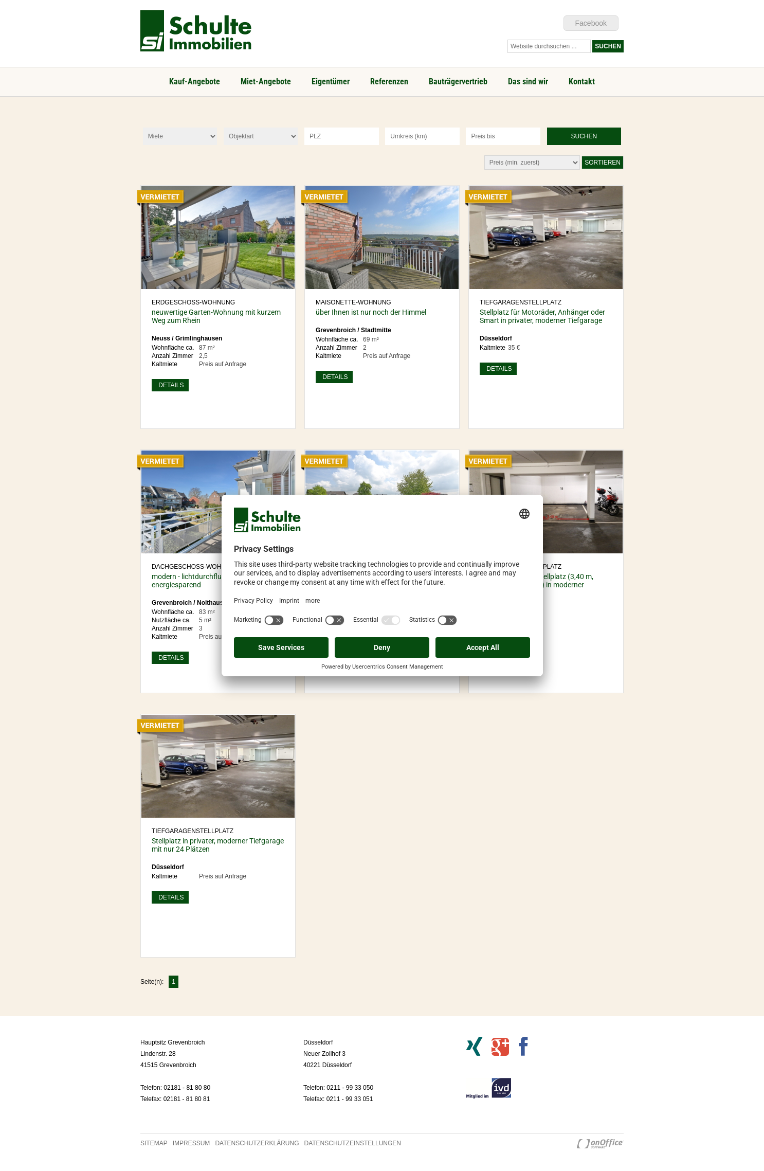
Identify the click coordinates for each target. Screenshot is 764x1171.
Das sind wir (528, 81)
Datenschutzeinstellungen (352, 1143)
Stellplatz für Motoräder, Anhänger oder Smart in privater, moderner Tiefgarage (542, 316)
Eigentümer (331, 81)
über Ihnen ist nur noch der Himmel (371, 312)
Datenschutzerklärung (257, 1143)
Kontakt (582, 81)
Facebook (591, 23)
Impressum (191, 1143)
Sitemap (154, 1143)
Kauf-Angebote (194, 81)
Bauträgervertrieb (458, 81)
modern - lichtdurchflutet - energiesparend (193, 580)
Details (170, 385)
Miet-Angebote (266, 81)
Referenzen (389, 81)
